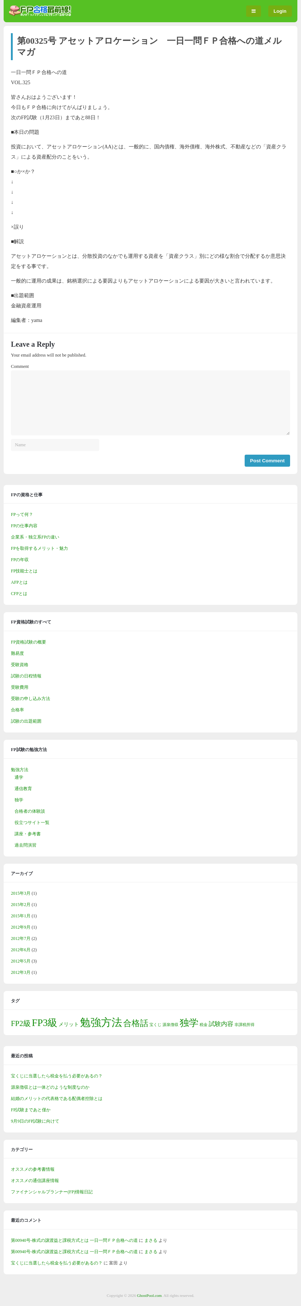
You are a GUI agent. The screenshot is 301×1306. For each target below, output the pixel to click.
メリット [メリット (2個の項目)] (69, 1024)
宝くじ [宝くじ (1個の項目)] (155, 1025)
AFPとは (19, 582)
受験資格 (19, 664)
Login (280, 11)
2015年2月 (21, 904)
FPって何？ (22, 514)
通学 (19, 777)
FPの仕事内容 (24, 525)
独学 (19, 799)
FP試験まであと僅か (31, 1109)
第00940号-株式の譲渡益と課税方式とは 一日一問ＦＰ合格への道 (74, 1240)
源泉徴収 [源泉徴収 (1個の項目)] (170, 1025)
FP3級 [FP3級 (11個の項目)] (45, 1022)
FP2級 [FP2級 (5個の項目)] (21, 1023)
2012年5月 (21, 961)
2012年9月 (21, 927)
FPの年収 (20, 559)
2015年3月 (21, 893)
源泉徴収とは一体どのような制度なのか (50, 1087)
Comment (20, 366)
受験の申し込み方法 (30, 698)
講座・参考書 (28, 833)
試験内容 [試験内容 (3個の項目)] (221, 1024)
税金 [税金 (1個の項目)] (204, 1025)
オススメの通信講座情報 (35, 1180)
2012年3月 (21, 972)
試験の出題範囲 (26, 721)
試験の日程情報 (26, 676)
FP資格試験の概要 (28, 642)
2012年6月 (21, 949)
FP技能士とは (24, 571)
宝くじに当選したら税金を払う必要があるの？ (57, 1075)
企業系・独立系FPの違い (35, 537)
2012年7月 (21, 938)
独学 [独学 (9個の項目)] (189, 1023)
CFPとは (19, 593)
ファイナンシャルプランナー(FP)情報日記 (52, 1191)
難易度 (17, 653)
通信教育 (23, 788)
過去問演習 (25, 845)
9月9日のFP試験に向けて (35, 1121)
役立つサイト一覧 (32, 822)
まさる (150, 1240)
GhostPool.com (149, 1295)
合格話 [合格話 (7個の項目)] (135, 1023)
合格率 (17, 709)
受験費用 (19, 687)
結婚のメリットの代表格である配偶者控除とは (57, 1098)
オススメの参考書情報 (33, 1169)
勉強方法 (19, 769)
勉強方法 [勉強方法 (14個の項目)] (101, 1022)
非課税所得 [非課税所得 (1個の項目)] (244, 1025)
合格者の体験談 (30, 811)
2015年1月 (21, 915)
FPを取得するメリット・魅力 (39, 548)
